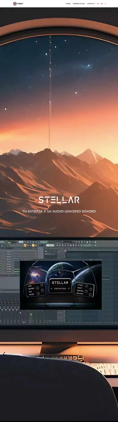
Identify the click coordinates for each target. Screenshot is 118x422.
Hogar (68, 4)
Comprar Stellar (79, 4)
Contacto (91, 4)
